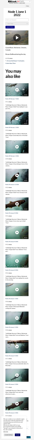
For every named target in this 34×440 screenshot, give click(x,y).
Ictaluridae (8, 63)
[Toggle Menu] (27, 6)
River (14, 63)
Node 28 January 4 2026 (11, 355)
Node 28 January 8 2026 (11, 213)
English (20, 1)
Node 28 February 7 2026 (12, 99)
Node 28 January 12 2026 (12, 184)
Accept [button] (17, 434)
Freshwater (20, 61)
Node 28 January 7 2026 (11, 298)
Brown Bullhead (12, 61)
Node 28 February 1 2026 (12, 127)
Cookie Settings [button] (9, 434)
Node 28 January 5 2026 (11, 327)
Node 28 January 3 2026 (11, 384)
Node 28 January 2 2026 (11, 413)
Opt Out (5, 431)
